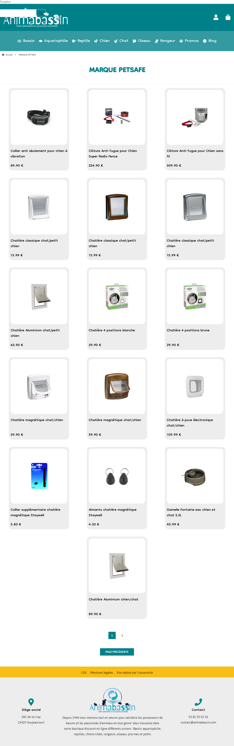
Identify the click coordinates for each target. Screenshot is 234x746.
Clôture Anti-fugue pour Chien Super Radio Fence (113, 153)
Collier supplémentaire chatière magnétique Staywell (35, 512)
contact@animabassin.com (198, 722)
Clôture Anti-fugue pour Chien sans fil (195, 153)
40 (173, 525)
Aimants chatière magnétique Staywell (113, 512)
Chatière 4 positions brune (188, 330)
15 (17, 256)
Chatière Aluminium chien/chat (113, 599)
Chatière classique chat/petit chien (34, 243)
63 (17, 345)
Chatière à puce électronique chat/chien (190, 423)
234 (96, 166)
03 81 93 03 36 (198, 717)
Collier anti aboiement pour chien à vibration (39, 153)
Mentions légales (101, 672)
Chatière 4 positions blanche (112, 330)
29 (95, 345)
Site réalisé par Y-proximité (135, 672)
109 (174, 435)
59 (17, 435)
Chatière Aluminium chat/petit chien (35, 333)
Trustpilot (5, 1)
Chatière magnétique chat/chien (37, 420)
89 (17, 166)
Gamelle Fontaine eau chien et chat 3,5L (191, 512)
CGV (84, 672)
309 (174, 166)
